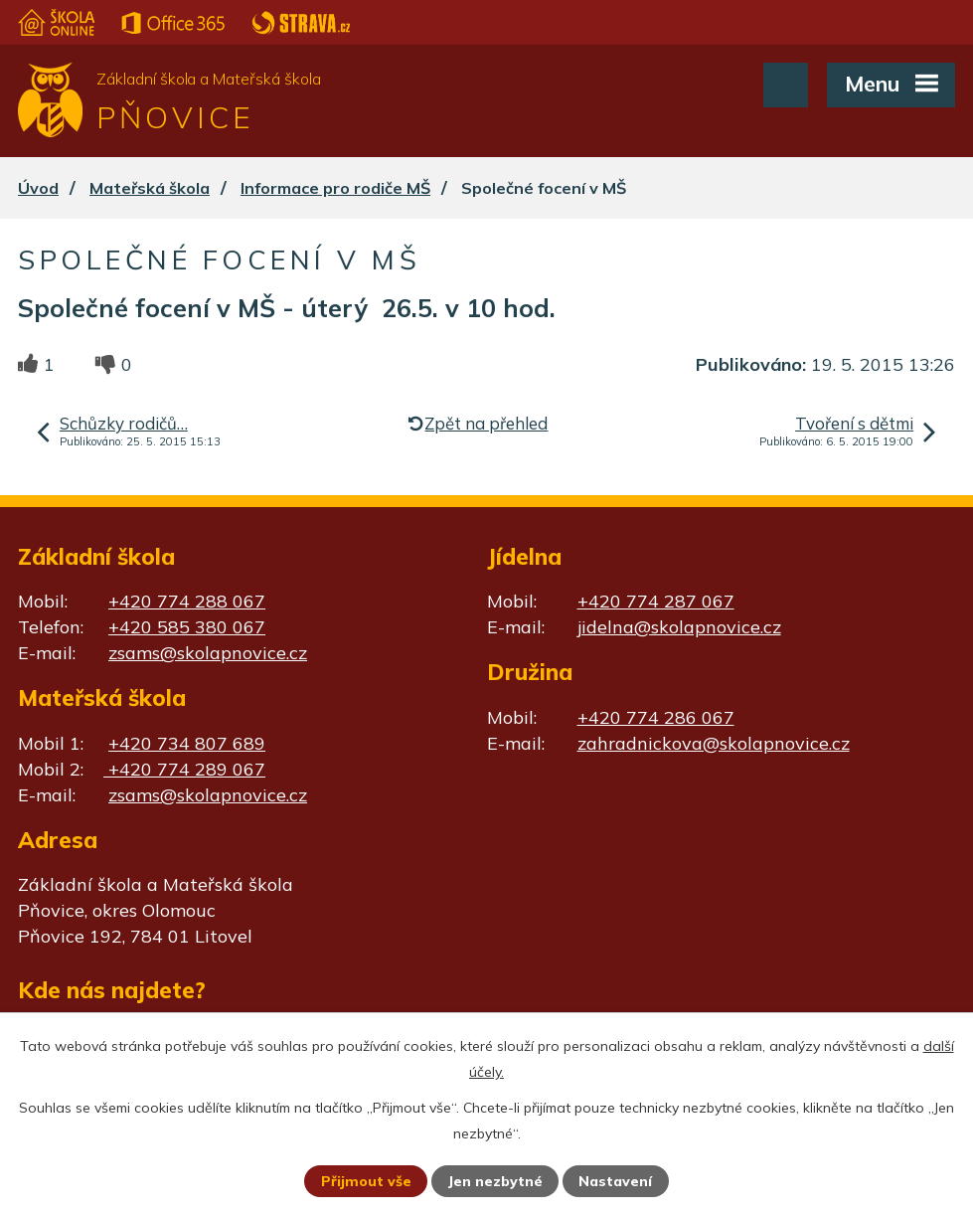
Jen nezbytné (495, 1181)
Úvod (38, 188)
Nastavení (615, 1181)
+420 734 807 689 (186, 743)
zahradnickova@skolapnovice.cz (713, 743)
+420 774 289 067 (184, 769)
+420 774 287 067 (655, 601)
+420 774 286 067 (655, 717)
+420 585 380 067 (186, 626)
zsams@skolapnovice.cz (207, 652)
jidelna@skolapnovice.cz (679, 626)
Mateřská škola (149, 188)
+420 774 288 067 (186, 601)
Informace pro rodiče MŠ (335, 188)
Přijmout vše (366, 1181)
